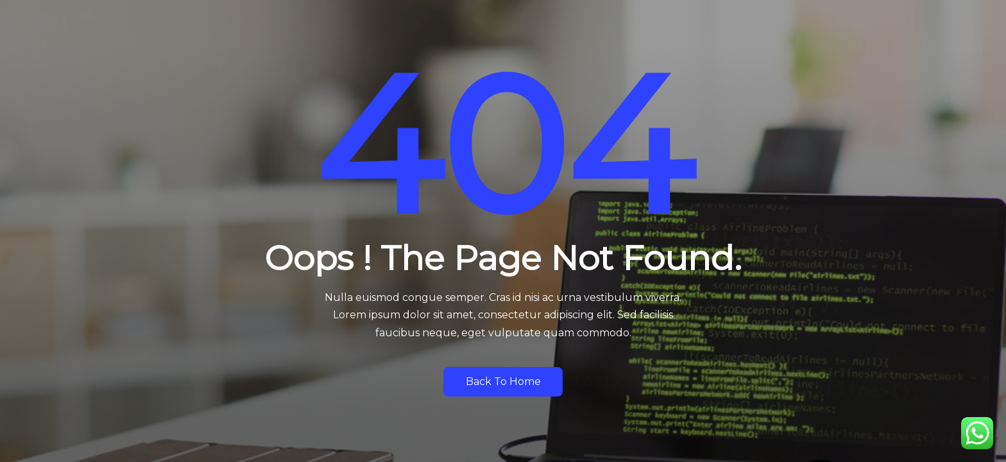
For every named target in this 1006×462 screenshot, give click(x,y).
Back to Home (503, 381)
